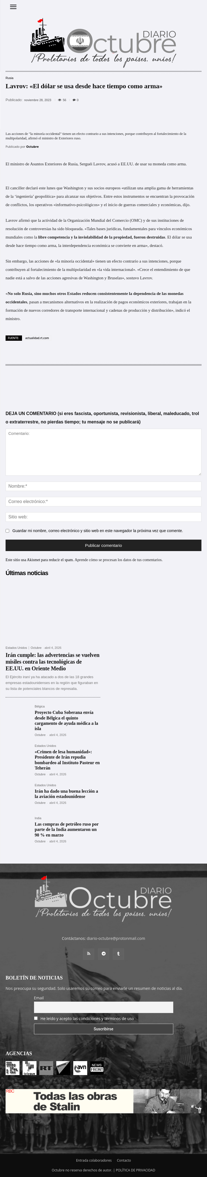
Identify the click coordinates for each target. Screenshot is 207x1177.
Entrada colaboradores (94, 1160)
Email (39, 997)
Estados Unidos (16, 647)
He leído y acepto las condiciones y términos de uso (87, 1018)
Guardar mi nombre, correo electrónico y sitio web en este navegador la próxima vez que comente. (98, 530)
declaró (32, 188)
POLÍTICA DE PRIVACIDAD (135, 1170)
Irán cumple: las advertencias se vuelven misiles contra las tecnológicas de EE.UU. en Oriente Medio (52, 661)
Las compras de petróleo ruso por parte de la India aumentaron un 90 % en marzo (67, 829)
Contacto (124, 1160)
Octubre (32, 146)
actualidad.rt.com (37, 338)
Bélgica (40, 706)
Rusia (9, 78)
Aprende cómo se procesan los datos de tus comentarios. (119, 560)
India (38, 818)
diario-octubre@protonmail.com (116, 938)
